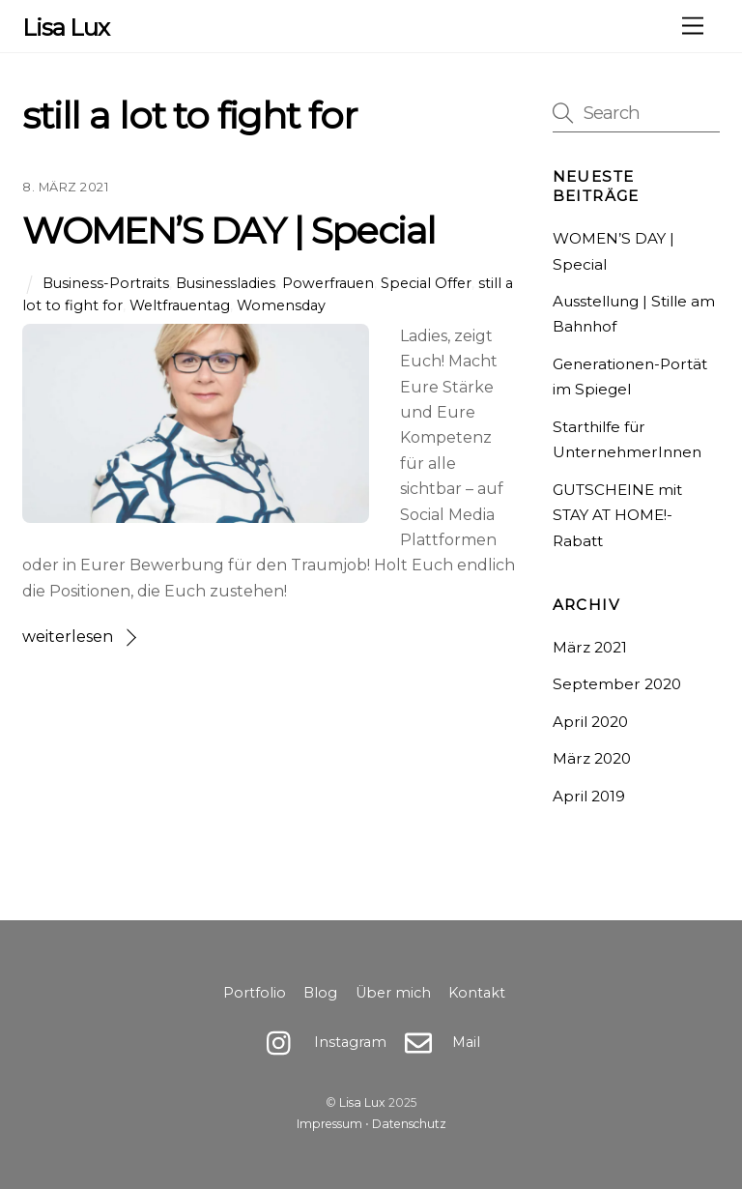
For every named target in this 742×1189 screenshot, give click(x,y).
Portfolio (254, 992)
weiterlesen (67, 636)
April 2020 (590, 721)
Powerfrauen (328, 283)
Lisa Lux (362, 1102)
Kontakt (476, 992)
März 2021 (590, 647)
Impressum (329, 1123)
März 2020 (592, 758)
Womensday (281, 305)
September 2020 (617, 684)
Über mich (393, 992)
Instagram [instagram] (321, 1042)
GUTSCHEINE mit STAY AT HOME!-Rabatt (617, 515)
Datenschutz (409, 1123)
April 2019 (589, 796)
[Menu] (692, 26)
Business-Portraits (106, 283)
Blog (320, 992)
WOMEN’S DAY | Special (229, 230)
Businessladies (225, 283)
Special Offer (426, 283)
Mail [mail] (437, 1042)
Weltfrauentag (179, 305)
